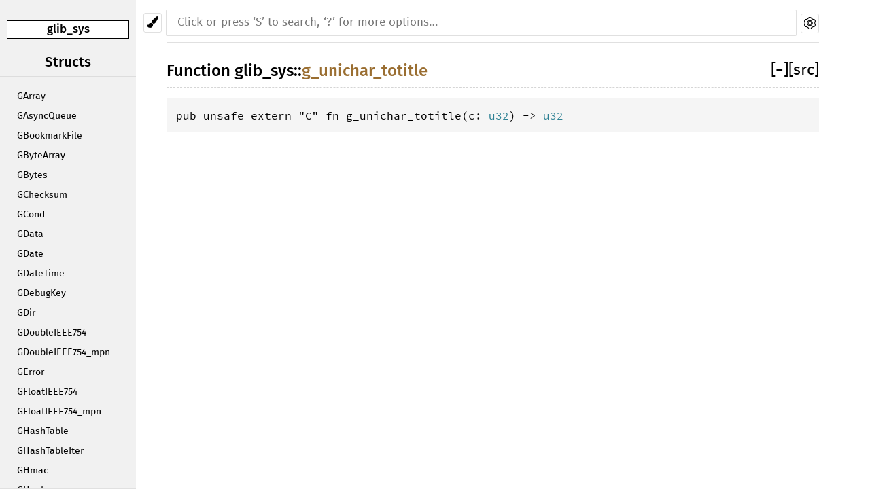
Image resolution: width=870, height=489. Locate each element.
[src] (803, 70)
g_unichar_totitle (365, 70)
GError (30, 372)
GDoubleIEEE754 (51, 333)
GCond (31, 214)
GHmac (32, 470)
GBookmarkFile (49, 136)
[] (779, 70)
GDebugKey (41, 293)
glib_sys (68, 29)
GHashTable (43, 431)
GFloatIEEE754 (47, 392)
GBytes (32, 175)
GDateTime (41, 273)
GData (30, 234)
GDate (30, 254)
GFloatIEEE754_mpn (59, 411)
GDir (26, 313)
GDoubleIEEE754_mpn (63, 352)
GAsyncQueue (47, 116)
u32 (499, 115)
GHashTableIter (50, 451)
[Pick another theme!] (152, 23)
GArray (31, 96)
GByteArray (41, 155)
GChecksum (42, 195)
